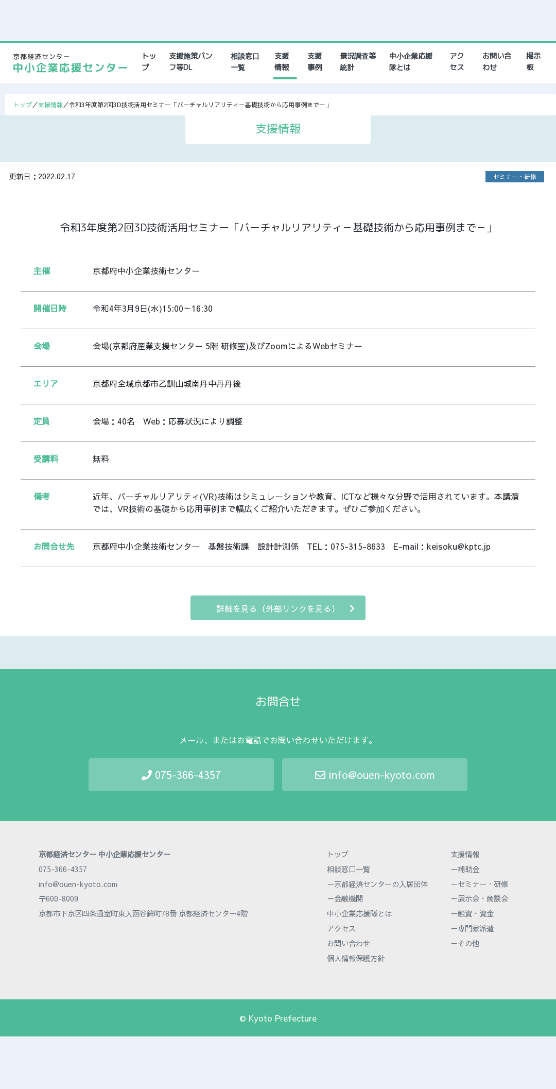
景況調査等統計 (358, 62)
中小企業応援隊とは (410, 62)
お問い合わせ (496, 62)
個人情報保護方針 (356, 958)
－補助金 (464, 869)
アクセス (456, 62)
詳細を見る (285, 608)
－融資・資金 (472, 913)
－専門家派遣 (472, 928)
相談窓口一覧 (245, 62)
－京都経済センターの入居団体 (377, 884)
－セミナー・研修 (479, 884)
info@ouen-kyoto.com (375, 774)
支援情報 (281, 62)
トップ (150, 62)
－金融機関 (345, 898)
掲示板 (533, 62)
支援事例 (314, 62)
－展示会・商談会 (479, 898)
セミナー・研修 (514, 177)
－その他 (464, 943)
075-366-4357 (181, 774)
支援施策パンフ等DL (190, 62)
